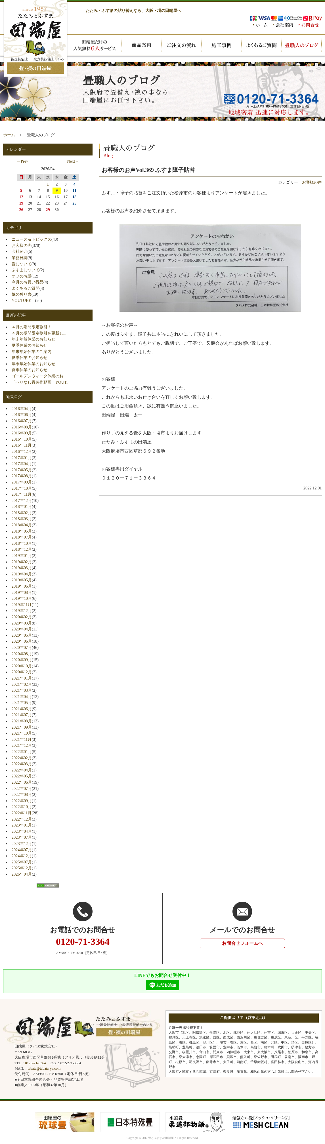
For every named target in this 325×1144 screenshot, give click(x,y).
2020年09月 (22, 659)
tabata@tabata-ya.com (44, 1068)
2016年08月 (22, 427)
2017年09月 (22, 482)
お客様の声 (312, 182)
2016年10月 (22, 439)
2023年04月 (22, 831)
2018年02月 (22, 512)
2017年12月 (22, 500)
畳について (22, 264)
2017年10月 (22, 488)
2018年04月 (22, 525)
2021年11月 (22, 739)
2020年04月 (22, 629)
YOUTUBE (23, 300)
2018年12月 (22, 549)
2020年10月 (22, 666)
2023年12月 (22, 843)
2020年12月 (22, 672)
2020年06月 (22, 641)
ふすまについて (25, 270)
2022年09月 (22, 800)
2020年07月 (22, 647)
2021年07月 (22, 714)
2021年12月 (22, 745)
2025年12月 (22, 868)
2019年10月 (22, 598)
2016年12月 (22, 451)
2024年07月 (22, 850)
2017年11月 (22, 494)
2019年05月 (22, 580)
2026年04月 (22, 874)
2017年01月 (22, 457)
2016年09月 (22, 433)
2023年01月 (22, 825)
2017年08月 (22, 476)
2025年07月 (22, 862)
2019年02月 (22, 562)
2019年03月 (22, 567)
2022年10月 (22, 806)
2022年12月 (22, 819)
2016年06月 (22, 414)
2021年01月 (22, 678)
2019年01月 (22, 555)
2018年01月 (22, 506)
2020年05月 (22, 635)
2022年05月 (22, 776)
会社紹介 (20, 251)
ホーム (9, 135)
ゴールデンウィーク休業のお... (39, 376)
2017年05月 (22, 470)
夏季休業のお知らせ (29, 345)
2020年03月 (22, 623)
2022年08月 (22, 794)
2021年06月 (22, 708)
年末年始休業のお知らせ (33, 339)
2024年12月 (22, 855)
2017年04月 (22, 463)
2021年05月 (22, 702)
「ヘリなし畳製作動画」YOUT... (41, 382)
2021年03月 (22, 690)
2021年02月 (22, 684)
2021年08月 (22, 721)
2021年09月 (22, 727)
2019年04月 (22, 574)
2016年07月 (22, 421)
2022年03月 (22, 764)
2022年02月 (22, 758)
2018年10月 (22, 543)
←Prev (22, 161)
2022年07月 (22, 788)
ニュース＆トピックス (31, 239)
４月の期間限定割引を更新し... (39, 333)
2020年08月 (22, 653)
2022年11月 (22, 813)
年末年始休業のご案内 (31, 351)
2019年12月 (22, 610)
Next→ (73, 161)
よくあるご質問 (25, 288)
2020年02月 (22, 617)
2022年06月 (22, 782)
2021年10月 (22, 733)
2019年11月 (22, 604)
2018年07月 (22, 537)
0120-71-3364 (35, 1063)
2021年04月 (22, 696)
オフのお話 (22, 276)
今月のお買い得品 (27, 282)
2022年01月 (22, 751)
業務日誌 (20, 257)
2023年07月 (22, 837)
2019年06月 (22, 586)
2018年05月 (22, 531)
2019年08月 (22, 592)
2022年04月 (22, 770)
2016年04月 (22, 408)
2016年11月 (22, 445)
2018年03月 (22, 518)
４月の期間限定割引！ (31, 327)
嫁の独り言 (22, 294)
